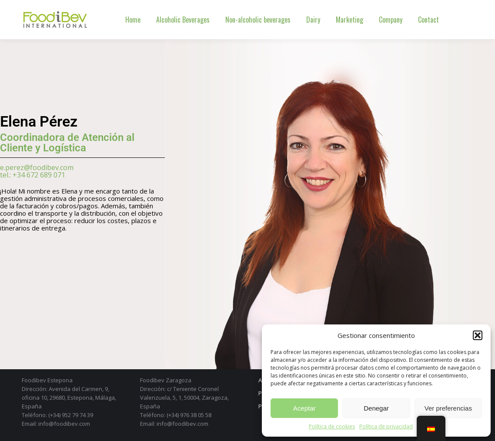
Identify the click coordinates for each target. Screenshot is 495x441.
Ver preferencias (448, 408)
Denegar (376, 408)
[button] (477, 335)
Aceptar (304, 408)
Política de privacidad (386, 426)
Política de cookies (332, 426)
